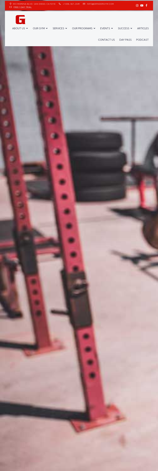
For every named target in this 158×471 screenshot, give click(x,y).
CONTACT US (106, 39)
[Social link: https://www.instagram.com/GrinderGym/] (137, 5)
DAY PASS (125, 39)
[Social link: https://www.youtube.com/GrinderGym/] (141, 5)
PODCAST (142, 39)
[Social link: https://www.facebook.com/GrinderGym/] (146, 5)
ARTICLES (143, 28)
